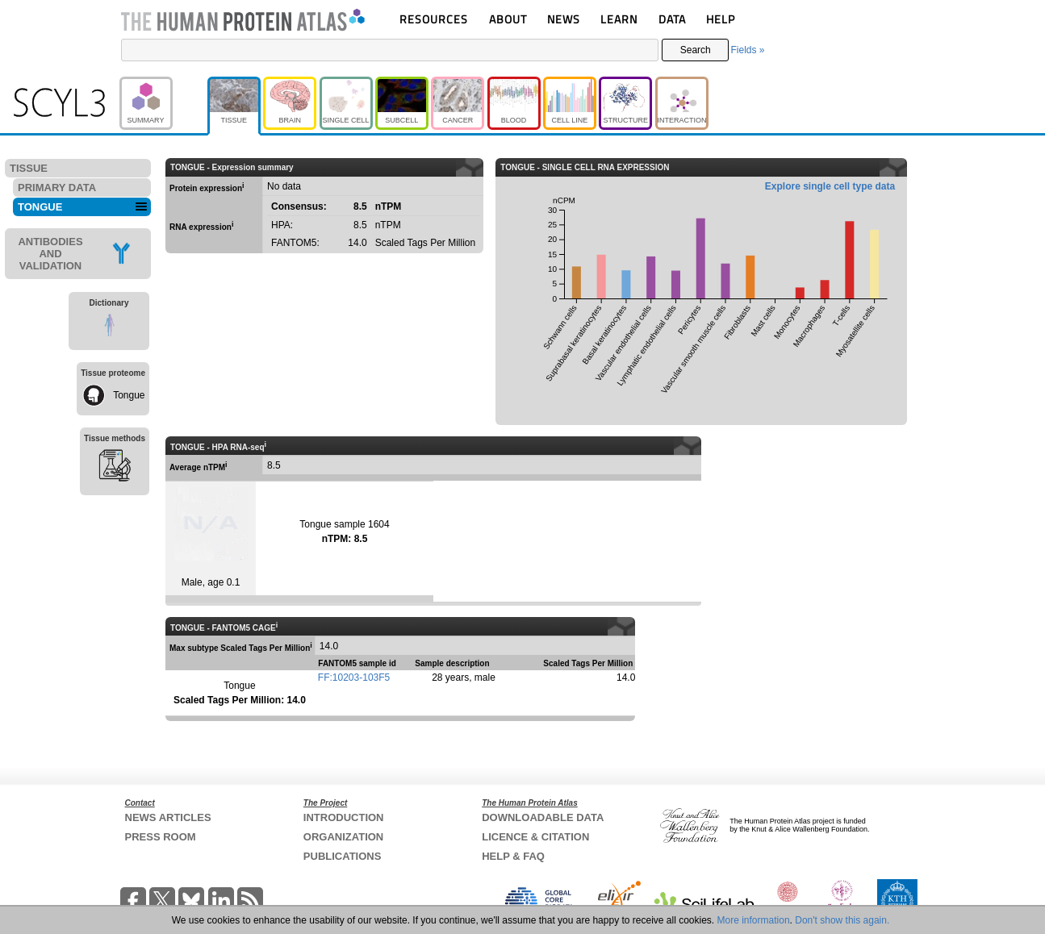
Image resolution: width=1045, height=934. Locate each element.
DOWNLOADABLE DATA (543, 817)
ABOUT (508, 18)
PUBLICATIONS (342, 856)
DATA (672, 18)
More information (753, 920)
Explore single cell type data (830, 186)
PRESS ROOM (160, 837)
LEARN (618, 18)
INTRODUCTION (343, 817)
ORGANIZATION (343, 837)
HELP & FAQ (513, 856)
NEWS (563, 18)
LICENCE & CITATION (535, 837)
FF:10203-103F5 (354, 677)
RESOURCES (433, 18)
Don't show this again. (842, 920)
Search (695, 50)
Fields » (747, 50)
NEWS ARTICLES (168, 817)
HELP (720, 18)
